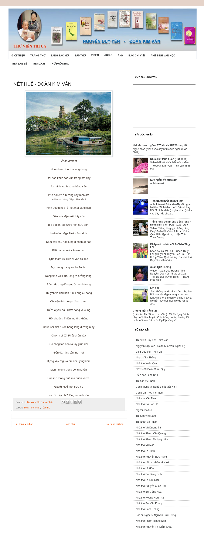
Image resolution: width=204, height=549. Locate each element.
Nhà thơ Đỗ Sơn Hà (147, 404)
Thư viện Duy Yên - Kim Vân (152, 340)
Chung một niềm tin (145, 310)
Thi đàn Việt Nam (146, 380)
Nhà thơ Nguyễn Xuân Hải (151, 485)
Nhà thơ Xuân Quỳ (146, 363)
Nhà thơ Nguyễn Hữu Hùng (151, 456)
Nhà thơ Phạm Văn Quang (151, 433)
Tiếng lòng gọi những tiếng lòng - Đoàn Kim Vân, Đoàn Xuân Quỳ (170, 223)
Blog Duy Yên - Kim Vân (149, 351)
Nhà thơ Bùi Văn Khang (149, 503)
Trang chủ (69, 424)
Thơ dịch (39, 63)
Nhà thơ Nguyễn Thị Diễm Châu (154, 526)
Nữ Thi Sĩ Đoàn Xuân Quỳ (151, 369)
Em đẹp (155, 287)
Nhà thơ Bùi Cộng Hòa (149, 491)
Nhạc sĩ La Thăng (146, 357)
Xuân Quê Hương (160, 267)
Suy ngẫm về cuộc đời (163, 179)
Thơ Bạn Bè (19, 63)
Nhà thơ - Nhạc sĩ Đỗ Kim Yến (153, 462)
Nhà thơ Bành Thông (147, 509)
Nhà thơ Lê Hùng (145, 468)
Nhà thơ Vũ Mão (145, 445)
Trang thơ (37, 55)
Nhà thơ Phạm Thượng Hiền (152, 439)
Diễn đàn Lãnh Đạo (147, 375)
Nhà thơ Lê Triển (145, 451)
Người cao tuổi (144, 410)
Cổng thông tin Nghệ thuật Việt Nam (156, 386)
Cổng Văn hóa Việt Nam (149, 392)
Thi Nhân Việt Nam (146, 421)
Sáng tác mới (60, 55)
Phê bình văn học (163, 55)
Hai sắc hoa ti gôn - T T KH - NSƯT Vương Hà (160, 145)
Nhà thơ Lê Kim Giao (148, 480)
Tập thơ (80, 55)
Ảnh (120, 55)
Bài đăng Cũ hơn (114, 424)
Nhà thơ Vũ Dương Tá (148, 427)
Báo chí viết (137, 55)
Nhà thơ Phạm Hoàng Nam (151, 520)
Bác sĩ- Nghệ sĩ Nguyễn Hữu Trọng (156, 515)
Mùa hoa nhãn (32, 407)
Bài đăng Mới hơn (24, 424)
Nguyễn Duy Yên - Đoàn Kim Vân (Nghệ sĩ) (160, 346)
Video (95, 55)
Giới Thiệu (18, 55)
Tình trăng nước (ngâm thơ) (166, 200)
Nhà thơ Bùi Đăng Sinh (149, 474)
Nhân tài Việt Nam (146, 398)
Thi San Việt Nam (146, 415)
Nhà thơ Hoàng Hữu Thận (150, 497)
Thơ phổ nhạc (59, 63)
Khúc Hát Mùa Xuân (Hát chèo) (168, 159)
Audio (108, 55)
